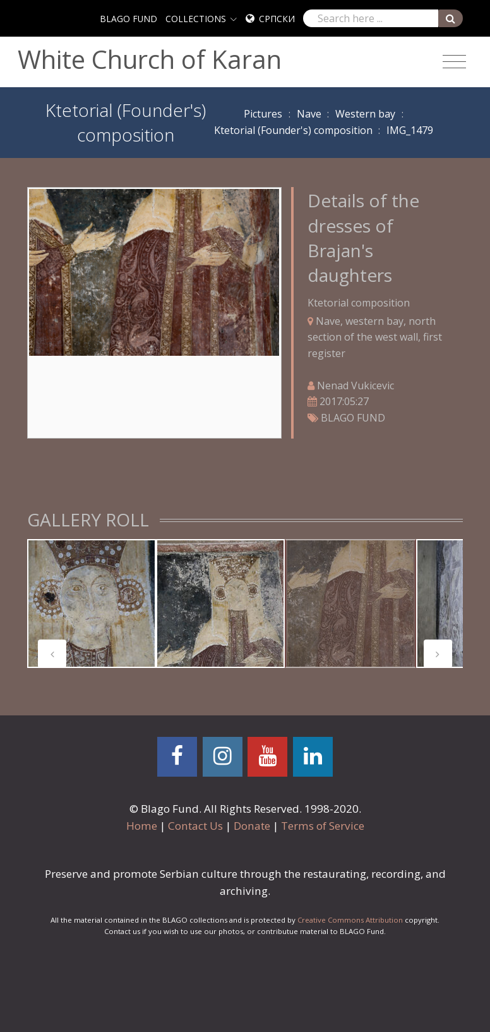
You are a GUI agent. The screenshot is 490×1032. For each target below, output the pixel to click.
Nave (309, 114)
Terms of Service (322, 825)
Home (141, 825)
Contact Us (195, 825)
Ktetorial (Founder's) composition (293, 130)
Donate (252, 825)
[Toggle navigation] (454, 62)
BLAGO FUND (128, 19)
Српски (277, 19)
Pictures (263, 114)
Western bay (365, 114)
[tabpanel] (91, 603)
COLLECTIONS (195, 19)
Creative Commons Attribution (350, 920)
